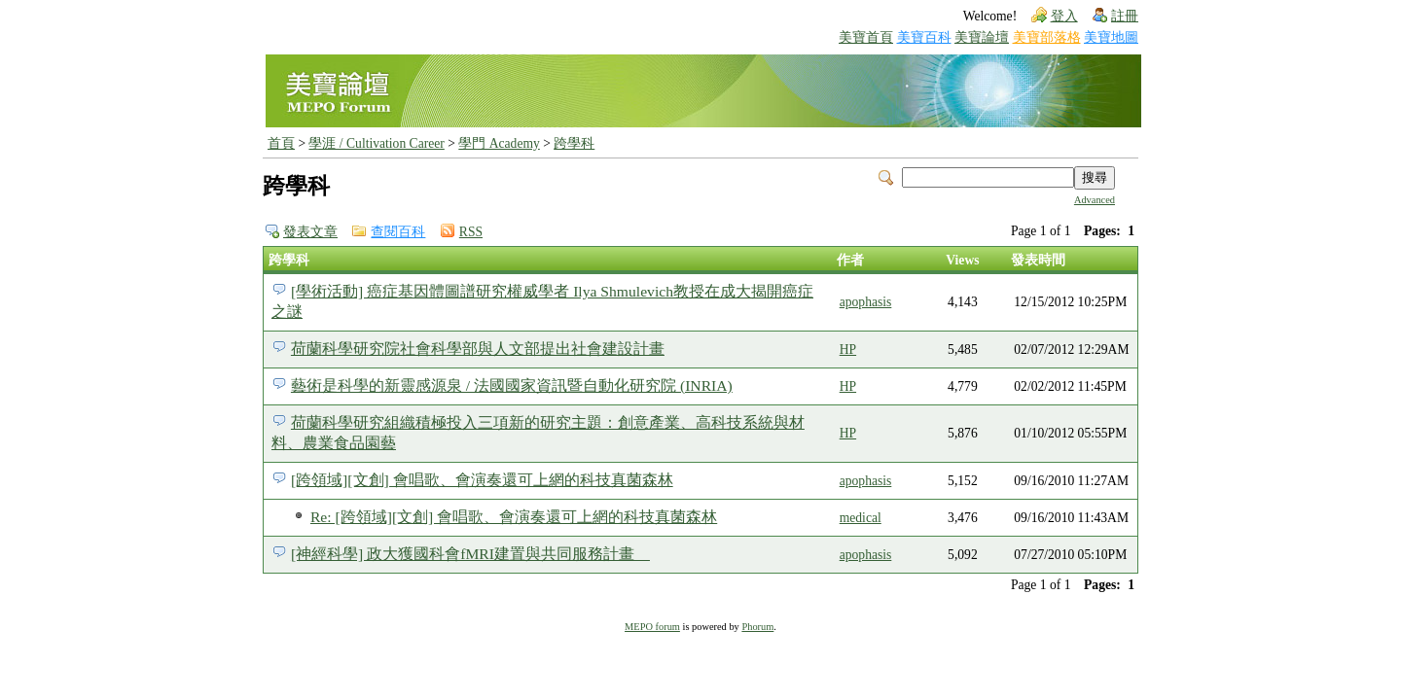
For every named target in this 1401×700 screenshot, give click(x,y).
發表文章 (310, 232)
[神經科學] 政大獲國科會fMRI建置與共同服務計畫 (470, 553)
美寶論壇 (981, 37)
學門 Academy (498, 143)
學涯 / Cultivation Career (376, 143)
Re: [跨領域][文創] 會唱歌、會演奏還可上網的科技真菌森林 (513, 516)
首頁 (281, 143)
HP (848, 349)
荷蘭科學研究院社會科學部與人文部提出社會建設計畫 (478, 348)
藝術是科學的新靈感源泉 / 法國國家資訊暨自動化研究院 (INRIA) (512, 385)
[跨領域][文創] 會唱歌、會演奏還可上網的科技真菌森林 (482, 480)
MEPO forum (652, 626)
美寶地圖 (1111, 37)
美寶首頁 (866, 37)
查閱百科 (398, 232)
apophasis (866, 302)
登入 (1064, 16)
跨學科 (574, 143)
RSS (471, 232)
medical (860, 517)
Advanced (1094, 199)
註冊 (1124, 16)
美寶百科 (924, 37)
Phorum (757, 626)
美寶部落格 (1047, 37)
